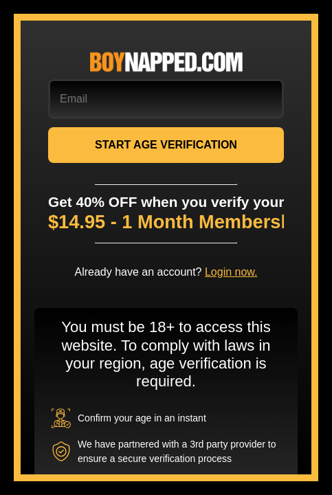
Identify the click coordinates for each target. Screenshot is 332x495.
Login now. (231, 272)
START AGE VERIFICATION (166, 145)
